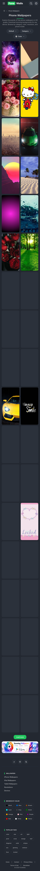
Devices (7, 791)
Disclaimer (26, 865)
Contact (16, 862)
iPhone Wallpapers (11, 777)
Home (7, 862)
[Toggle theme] (36, 3)
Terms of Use (14, 865)
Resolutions (8, 787)
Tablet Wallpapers (10, 784)
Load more (20, 737)
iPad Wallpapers (10, 780)
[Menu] (4, 3)
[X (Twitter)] (26, 762)
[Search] (31, 3)
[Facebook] (14, 762)
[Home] (4, 11)
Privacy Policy (28, 862)
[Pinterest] (20, 762)
